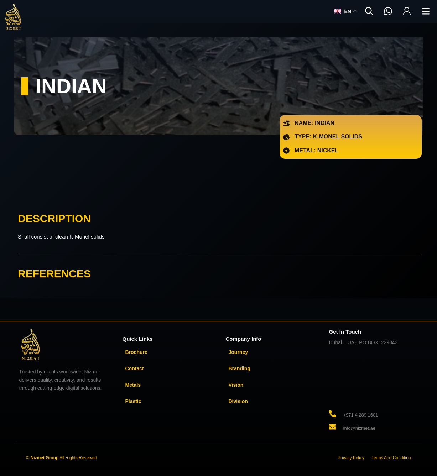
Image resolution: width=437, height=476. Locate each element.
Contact (134, 368)
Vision (236, 385)
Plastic (133, 401)
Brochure (136, 352)
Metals (133, 385)
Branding (239, 368)
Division (238, 401)
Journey (238, 352)
